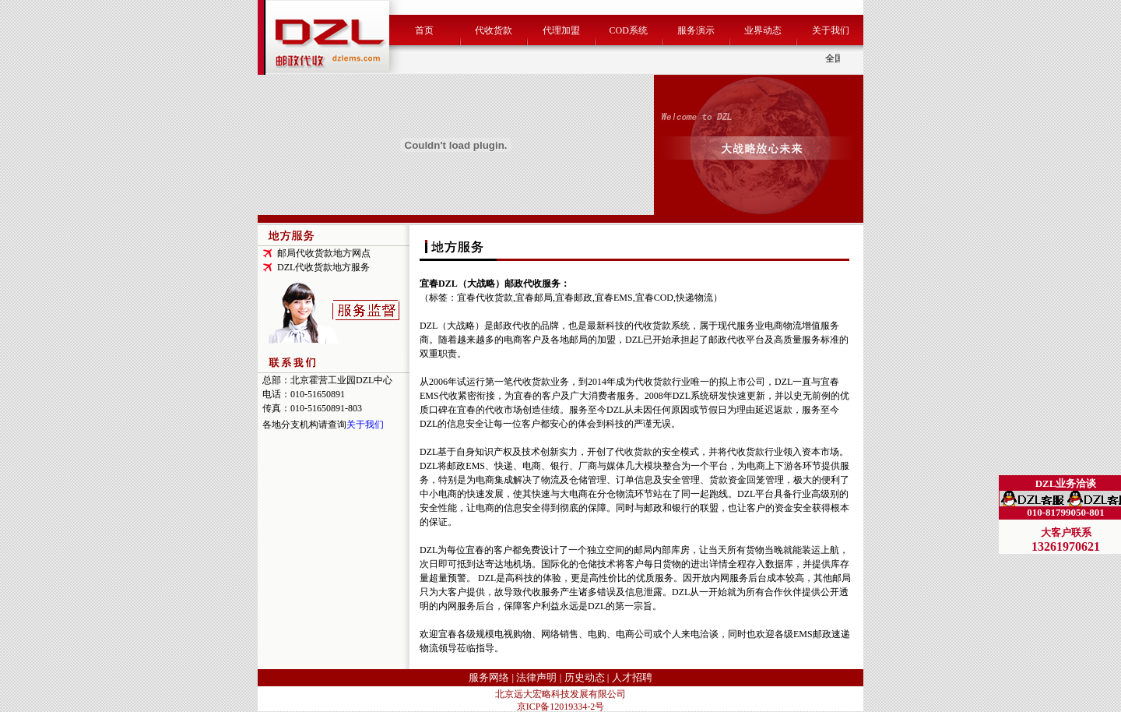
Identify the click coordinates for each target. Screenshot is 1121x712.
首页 (424, 30)
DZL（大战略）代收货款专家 (1060, 518)
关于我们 (830, 30)
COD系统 (628, 30)
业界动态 (763, 30)
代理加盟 (561, 30)
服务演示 (696, 30)
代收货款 (493, 30)
